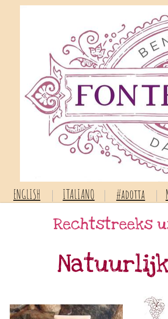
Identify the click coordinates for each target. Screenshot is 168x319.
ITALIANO (78, 194)
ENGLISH (26, 194)
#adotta (130, 194)
